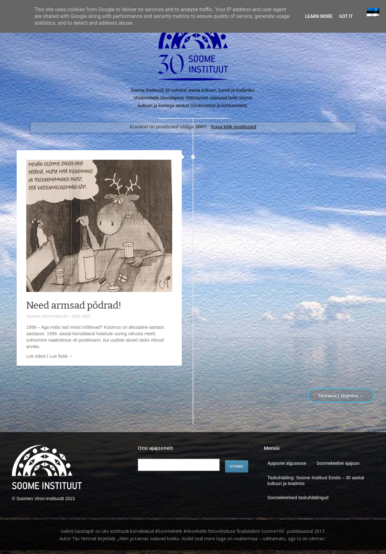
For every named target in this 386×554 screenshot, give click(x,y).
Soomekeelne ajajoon (338, 463)
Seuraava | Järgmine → (341, 395)
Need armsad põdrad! (73, 305)
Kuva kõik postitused (233, 126)
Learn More (318, 16)
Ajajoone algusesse (286, 463)
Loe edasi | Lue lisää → (49, 356)
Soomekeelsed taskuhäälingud (298, 497)
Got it (346, 16)
